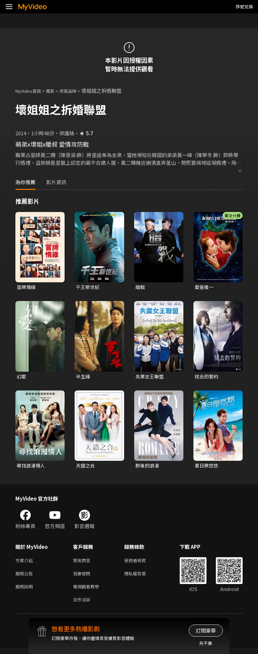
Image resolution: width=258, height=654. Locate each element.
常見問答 (83, 562)
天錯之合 (86, 466)
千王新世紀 (88, 287)
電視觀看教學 (88, 590)
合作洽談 (83, 604)
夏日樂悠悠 (207, 466)
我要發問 (83, 576)
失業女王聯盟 (151, 377)
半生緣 (83, 377)
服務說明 (25, 590)
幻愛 (22, 377)
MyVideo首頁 (30, 90)
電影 (56, 90)
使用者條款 (140, 562)
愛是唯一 (205, 287)
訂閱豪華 (206, 630)
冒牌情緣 (27, 287)
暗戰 (141, 287)
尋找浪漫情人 (32, 466)
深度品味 (75, 90)
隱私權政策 (140, 576)
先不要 (205, 643)
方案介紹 (25, 562)
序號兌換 (244, 6)
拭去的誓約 (207, 377)
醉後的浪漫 (148, 466)
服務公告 (25, 576)
